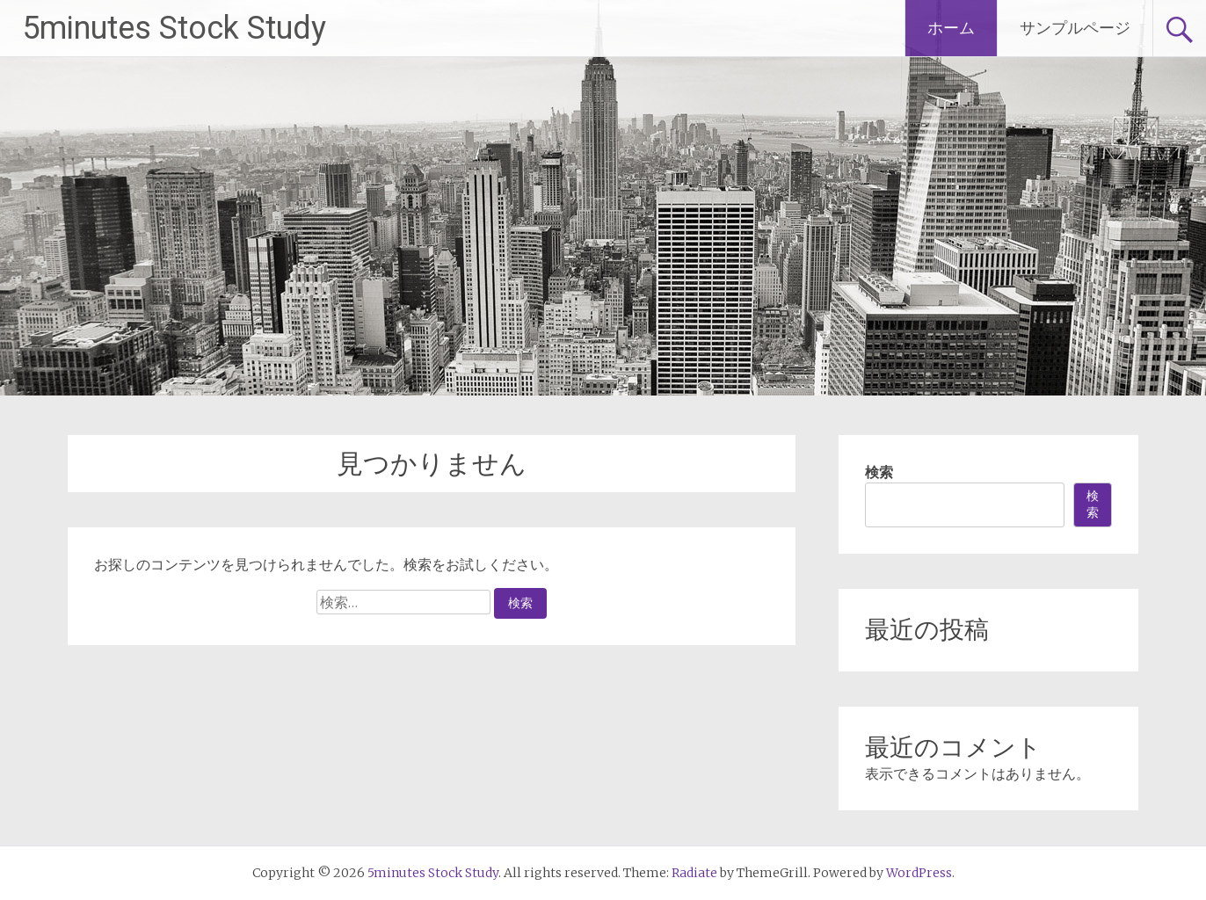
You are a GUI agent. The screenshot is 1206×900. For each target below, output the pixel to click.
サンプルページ (1075, 27)
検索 (879, 472)
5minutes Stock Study (174, 28)
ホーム (951, 27)
